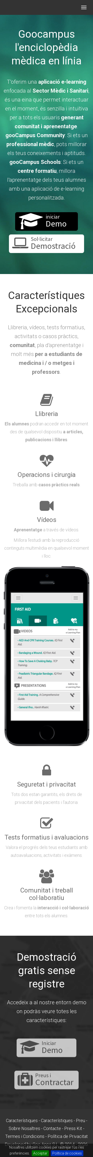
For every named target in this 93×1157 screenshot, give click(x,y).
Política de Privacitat (68, 1136)
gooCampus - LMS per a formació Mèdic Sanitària (27, 7)
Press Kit (73, 1128)
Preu (80, 1120)
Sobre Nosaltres (24, 1128)
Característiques (22, 1120)
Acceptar (40, 1153)
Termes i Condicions (24, 1136)
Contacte (52, 1128)
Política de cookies (67, 1153)
